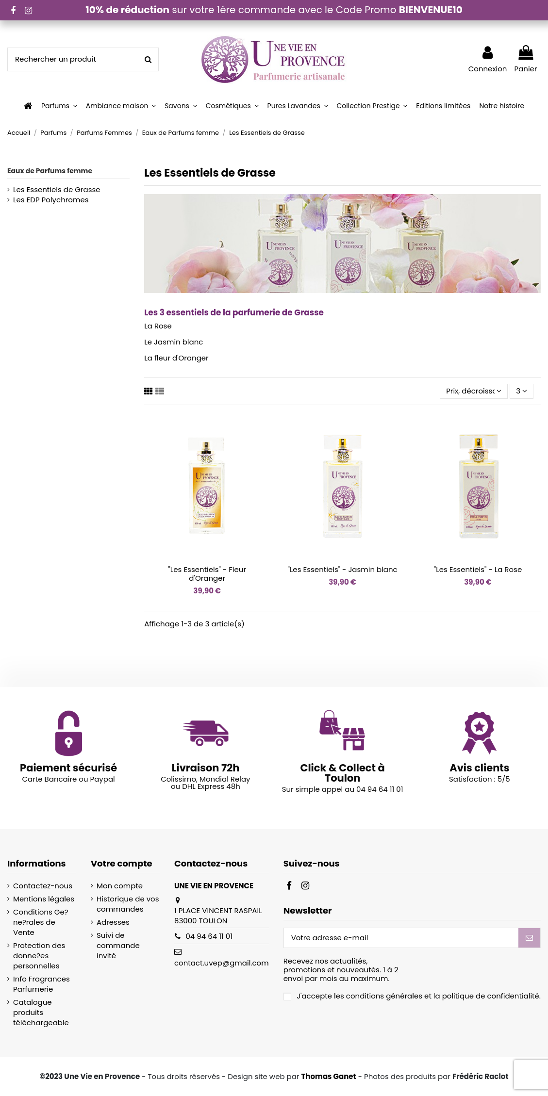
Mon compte (120, 886)
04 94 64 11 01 (208, 936)
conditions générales (384, 996)
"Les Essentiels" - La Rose (478, 569)
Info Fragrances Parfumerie (41, 984)
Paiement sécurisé (68, 768)
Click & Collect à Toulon (342, 773)
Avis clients (479, 768)
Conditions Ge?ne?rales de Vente (40, 922)
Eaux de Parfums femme (49, 171)
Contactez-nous (42, 886)
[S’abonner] (529, 938)
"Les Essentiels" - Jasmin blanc (343, 569)
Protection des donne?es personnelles (39, 955)
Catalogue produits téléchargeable (41, 1012)
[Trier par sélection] (474, 391)
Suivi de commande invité (118, 945)
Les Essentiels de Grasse (56, 189)
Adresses (113, 922)
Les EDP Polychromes (51, 200)
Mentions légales (43, 899)
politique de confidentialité (490, 996)
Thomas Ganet (328, 1076)
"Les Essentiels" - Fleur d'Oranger (207, 573)
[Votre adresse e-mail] (401, 938)
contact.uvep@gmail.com (221, 963)
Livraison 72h (205, 768)
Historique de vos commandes (128, 904)
